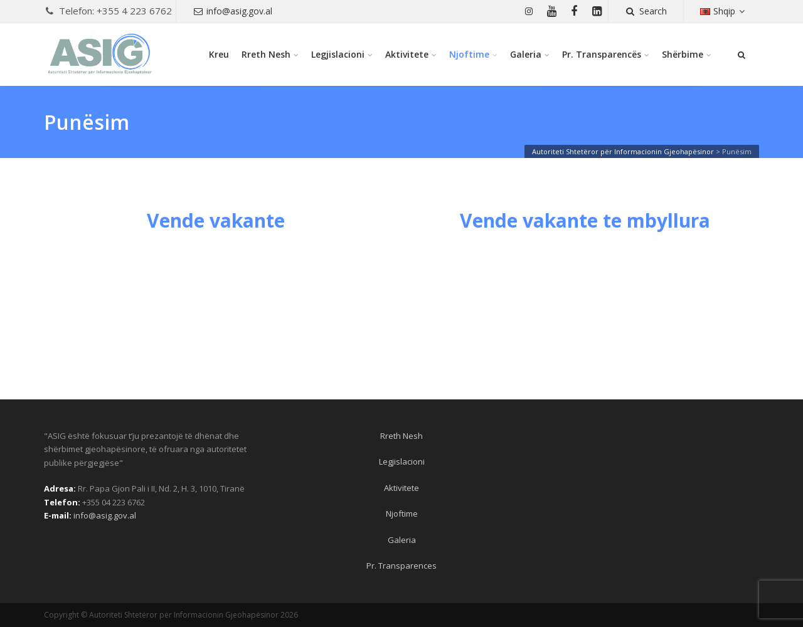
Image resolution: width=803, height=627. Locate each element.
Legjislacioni (337, 54)
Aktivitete (406, 54)
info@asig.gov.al (233, 11)
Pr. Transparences (401, 565)
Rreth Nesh (266, 54)
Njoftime (469, 54)
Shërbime (682, 54)
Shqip (724, 11)
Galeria (525, 54)
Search (646, 11)
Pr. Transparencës (601, 54)
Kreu (219, 54)
